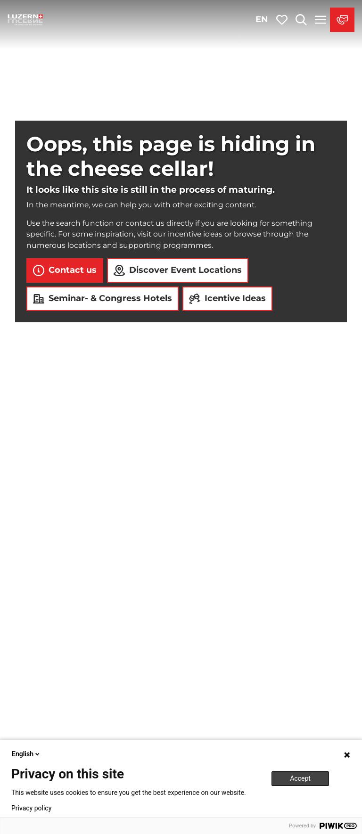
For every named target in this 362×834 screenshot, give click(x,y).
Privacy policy (31, 808)
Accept (300, 778)
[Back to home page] (25, 19)
